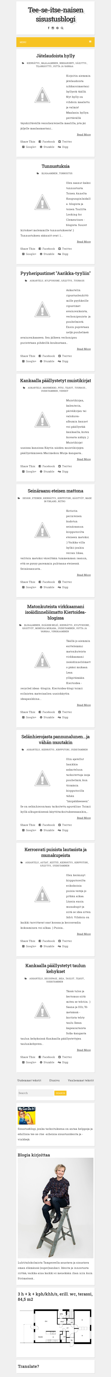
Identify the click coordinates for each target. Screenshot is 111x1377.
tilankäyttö (44, 66)
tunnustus (65, 173)
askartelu (37, 280)
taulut (70, 978)
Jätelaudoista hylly (55, 56)
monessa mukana (46, 628)
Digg (63, 147)
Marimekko (50, 387)
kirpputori (64, 498)
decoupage (51, 978)
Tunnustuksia (55, 166)
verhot (63, 390)
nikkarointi (66, 63)
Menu (55, 42)
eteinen (37, 498)
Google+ (29, 147)
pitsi (61, 387)
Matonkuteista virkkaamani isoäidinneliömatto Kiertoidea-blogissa (55, 612)
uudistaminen (49, 390)
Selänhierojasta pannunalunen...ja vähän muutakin (55, 739)
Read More (84, 134)
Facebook (47, 141)
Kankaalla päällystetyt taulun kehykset (55, 968)
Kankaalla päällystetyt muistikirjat (55, 380)
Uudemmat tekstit (29, 1080)
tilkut (69, 387)
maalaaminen (49, 63)
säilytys (81, 63)
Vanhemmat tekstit (81, 1080)
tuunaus (79, 280)
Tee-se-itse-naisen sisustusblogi (55, 14)
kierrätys (33, 63)
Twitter (65, 141)
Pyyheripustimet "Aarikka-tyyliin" (55, 273)
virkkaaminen (60, 631)
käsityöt (78, 498)
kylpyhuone (52, 280)
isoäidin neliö (50, 625)
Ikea (62, 978)
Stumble (47, 147)
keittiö (54, 862)
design (27, 498)
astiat (44, 862)
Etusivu (54, 1080)
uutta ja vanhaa (63, 66)
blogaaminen (50, 173)
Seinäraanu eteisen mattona (55, 491)
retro (61, 501)
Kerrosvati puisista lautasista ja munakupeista (55, 852)
